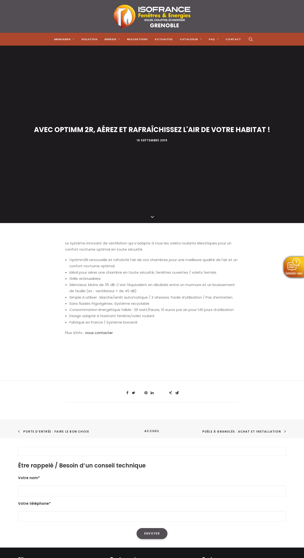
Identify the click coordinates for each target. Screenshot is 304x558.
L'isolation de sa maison (131, 462)
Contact (25, 512)
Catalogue (27, 499)
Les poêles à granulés (129, 487)
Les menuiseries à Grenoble (134, 499)
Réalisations (28, 487)
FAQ (21, 505)
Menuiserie (27, 468)
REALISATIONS (137, 39)
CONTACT (233, 39)
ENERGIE (112, 39)
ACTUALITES (164, 39)
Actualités (27, 493)
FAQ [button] (213, 39)
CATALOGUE (191, 39)
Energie (24, 480)
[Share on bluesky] (164, 280)
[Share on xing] (170, 282)
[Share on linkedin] (152, 282)
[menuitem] (64, 39)
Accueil (151, 320)
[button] (251, 39)
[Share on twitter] (133, 282)
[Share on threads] (139, 280)
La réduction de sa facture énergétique (145, 468)
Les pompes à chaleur (129, 480)
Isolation (89, 39)
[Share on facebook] (127, 282)
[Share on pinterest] (146, 282)
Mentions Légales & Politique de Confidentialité (60, 518)
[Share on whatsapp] (158, 280)
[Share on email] (177, 282)
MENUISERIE (64, 39)
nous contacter (99, 221)
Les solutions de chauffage (134, 493)
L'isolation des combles (130, 474)
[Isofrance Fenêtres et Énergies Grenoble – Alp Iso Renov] (152, 16)
